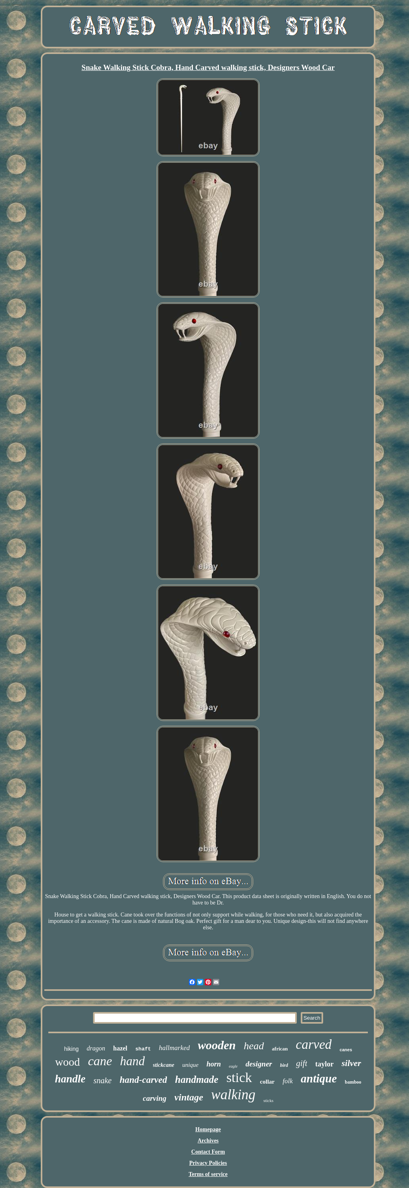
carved (314, 1044)
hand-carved (143, 1080)
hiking (71, 1049)
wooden (217, 1045)
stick (239, 1077)
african (280, 1049)
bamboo (353, 1082)
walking (233, 1094)
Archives (208, 1141)
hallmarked (174, 1048)
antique (319, 1078)
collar (267, 1081)
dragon (96, 1048)
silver (351, 1063)
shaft (143, 1049)
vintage (189, 1097)
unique (190, 1065)
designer (259, 1064)
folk (288, 1081)
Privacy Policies (208, 1163)
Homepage (208, 1129)
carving (155, 1098)
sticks (268, 1100)
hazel (120, 1048)
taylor (324, 1064)
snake (102, 1080)
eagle (233, 1066)
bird (284, 1065)
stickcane (164, 1065)
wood (67, 1062)
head (254, 1046)
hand (132, 1061)
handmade (196, 1079)
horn (213, 1064)
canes (346, 1049)
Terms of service (208, 1174)
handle (70, 1079)
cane (100, 1061)
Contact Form (208, 1152)
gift (301, 1063)
